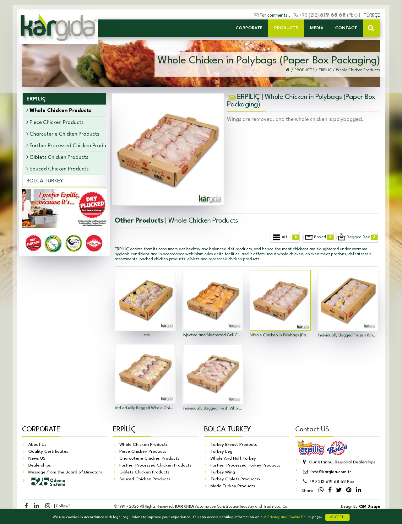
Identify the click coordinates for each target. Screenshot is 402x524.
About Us (37, 445)
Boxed (318, 237)
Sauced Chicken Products (57, 169)
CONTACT (346, 28)
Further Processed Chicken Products (66, 146)
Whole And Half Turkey (233, 458)
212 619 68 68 (328, 482)
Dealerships (39, 465)
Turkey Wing (222, 472)
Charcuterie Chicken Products (62, 134)
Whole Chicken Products (143, 445)
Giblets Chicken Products (57, 157)
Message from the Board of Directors (65, 472)
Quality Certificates (48, 452)
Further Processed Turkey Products (245, 465)
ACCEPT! (337, 517)
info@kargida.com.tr (326, 472)
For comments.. (275, 15)
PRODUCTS (286, 28)
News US (37, 458)
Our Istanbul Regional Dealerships (339, 462)
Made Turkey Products (232, 486)
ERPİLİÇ (124, 429)
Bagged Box (357, 237)
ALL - (285, 237)
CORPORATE (249, 28)
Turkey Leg (221, 452)
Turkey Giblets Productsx (235, 479)
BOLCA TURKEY (44, 181)
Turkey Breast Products (233, 445)
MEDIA (316, 28)
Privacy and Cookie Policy (289, 517)
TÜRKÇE (372, 15)
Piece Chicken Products (55, 122)
